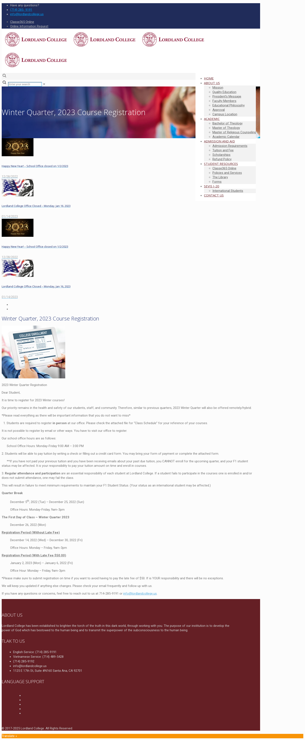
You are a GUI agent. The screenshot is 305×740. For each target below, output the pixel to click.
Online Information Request (29, 26)
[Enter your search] (25, 84)
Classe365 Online (22, 22)
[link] (44, 84)
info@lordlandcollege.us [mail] (27, 14)
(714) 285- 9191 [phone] (21, 10)
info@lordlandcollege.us (140, 593)
